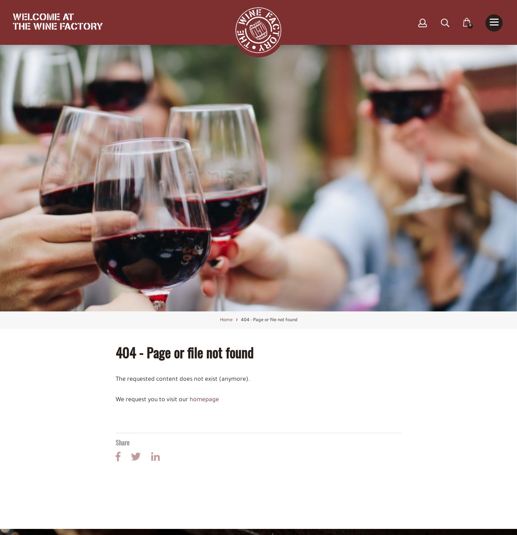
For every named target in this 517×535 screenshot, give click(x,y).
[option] (258, 179)
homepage (204, 401)
